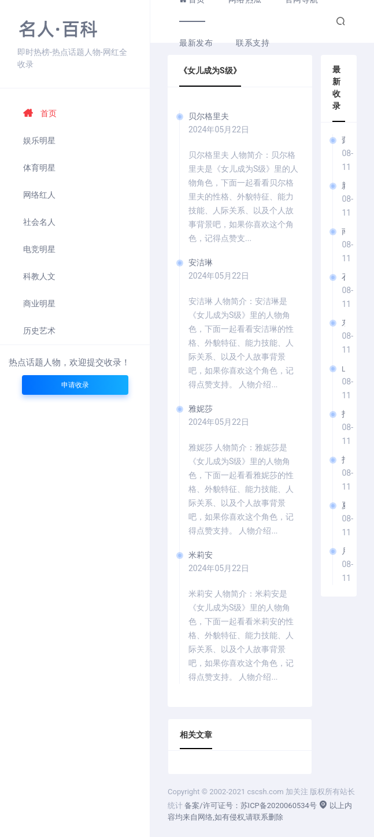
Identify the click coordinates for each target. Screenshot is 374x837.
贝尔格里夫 (208, 116)
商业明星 (39, 303)
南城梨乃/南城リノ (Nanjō (343, 231)
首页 (40, 113)
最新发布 (196, 42)
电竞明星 (39, 249)
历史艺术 (39, 330)
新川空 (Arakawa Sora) (343, 185)
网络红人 (39, 194)
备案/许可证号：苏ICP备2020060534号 (250, 805)
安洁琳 (200, 262)
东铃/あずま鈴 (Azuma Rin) (343, 322)
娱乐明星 (39, 140)
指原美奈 (343, 413)
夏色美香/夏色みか (343, 505)
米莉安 (200, 555)
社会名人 (39, 222)
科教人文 (39, 276)
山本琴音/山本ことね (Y (343, 368)
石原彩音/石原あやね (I (343, 277)
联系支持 (252, 42)
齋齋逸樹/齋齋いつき (343, 140)
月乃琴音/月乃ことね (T (343, 550)
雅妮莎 (200, 408)
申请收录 (75, 385)
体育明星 (39, 167)
